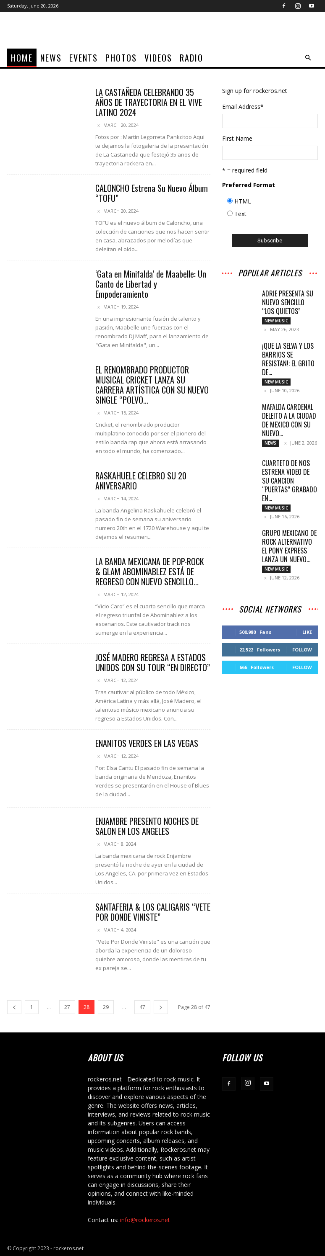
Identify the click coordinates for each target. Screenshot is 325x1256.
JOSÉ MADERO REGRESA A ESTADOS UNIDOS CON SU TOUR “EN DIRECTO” (152, 662)
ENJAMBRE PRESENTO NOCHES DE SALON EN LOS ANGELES (147, 826)
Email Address (243, 107)
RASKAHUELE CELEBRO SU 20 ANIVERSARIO (140, 480)
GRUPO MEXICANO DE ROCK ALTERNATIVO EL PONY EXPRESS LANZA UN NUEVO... (289, 548)
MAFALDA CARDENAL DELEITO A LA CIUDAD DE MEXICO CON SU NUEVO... (289, 421)
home (22, 57)
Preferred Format (248, 185)
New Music (276, 321)
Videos (158, 57)
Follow (302, 652)
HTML (242, 201)
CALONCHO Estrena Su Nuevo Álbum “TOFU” (151, 193)
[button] (308, 58)
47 (142, 1007)
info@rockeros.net (145, 1220)
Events (83, 57)
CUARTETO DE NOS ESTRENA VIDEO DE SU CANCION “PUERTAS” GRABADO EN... (289, 482)
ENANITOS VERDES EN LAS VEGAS (146, 743)
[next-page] (161, 1007)
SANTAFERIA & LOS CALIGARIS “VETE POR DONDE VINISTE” (152, 912)
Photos (121, 57)
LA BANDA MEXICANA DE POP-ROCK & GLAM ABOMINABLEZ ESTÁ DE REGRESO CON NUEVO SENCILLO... (149, 571)
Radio (191, 57)
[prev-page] (14, 1007)
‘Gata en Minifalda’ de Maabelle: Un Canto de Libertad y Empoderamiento (150, 284)
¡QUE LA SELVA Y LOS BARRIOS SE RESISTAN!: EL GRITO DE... (288, 359)
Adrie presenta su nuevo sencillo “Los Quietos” (287, 302)
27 (67, 1007)
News (51, 57)
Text (240, 214)
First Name (237, 138)
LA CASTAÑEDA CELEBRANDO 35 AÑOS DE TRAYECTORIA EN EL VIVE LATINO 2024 (148, 102)
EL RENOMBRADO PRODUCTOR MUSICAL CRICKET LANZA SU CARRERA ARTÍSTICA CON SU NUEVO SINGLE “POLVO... (152, 384)
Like (307, 634)
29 (106, 1007)
